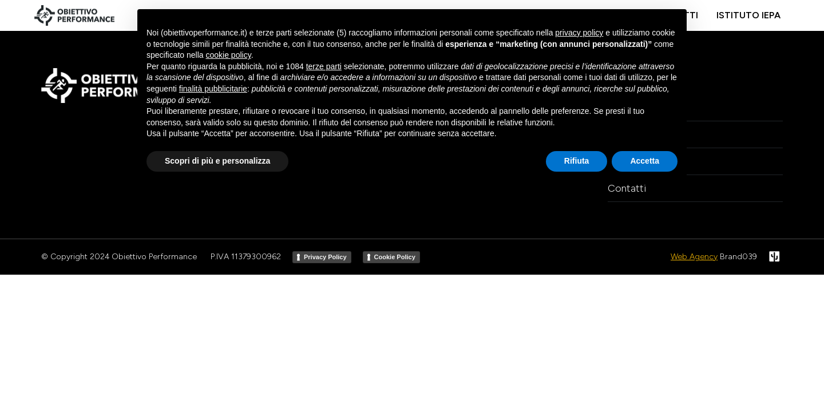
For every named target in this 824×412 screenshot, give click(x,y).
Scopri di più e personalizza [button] (217, 160)
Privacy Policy (325, 256)
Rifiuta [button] (576, 160)
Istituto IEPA (748, 15)
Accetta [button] (644, 160)
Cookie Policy (394, 256)
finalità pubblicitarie (213, 88)
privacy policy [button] (579, 32)
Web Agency (694, 257)
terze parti (324, 66)
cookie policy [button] (228, 55)
